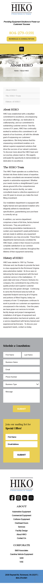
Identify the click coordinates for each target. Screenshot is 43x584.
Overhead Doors (21, 523)
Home (16, 71)
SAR (22, 558)
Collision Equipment (21, 519)
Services (21, 527)
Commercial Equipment (21, 516)
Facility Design (21, 531)
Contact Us (21, 538)
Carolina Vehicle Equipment (21, 554)
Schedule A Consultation (21, 39)
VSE (21, 562)
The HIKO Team (13, 96)
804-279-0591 (21, 33)
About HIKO (11, 90)
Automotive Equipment (21, 512)
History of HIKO (13, 102)
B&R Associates (21, 551)
